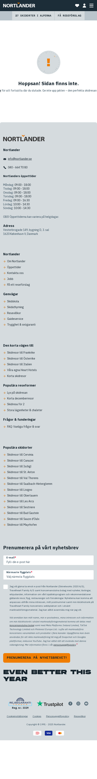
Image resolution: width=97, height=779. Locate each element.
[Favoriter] (77, 5)
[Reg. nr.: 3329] (20, 703)
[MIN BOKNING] (84, 5)
